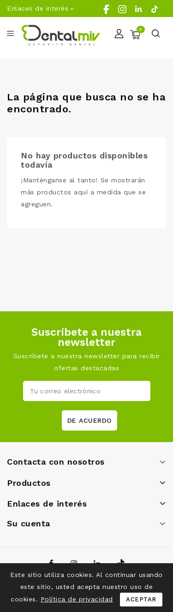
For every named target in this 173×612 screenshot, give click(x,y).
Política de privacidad (77, 599)
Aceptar (141, 599)
